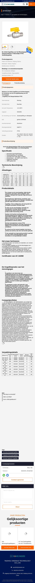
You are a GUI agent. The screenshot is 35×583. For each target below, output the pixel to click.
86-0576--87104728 (28, 1)
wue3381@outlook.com (7, 1)
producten (7, 14)
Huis (2, 14)
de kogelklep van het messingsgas (19, 14)
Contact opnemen (17, 480)
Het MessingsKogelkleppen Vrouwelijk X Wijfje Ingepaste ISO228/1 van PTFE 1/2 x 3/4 (9, 542)
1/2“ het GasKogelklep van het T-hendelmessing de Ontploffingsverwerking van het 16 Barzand (25, 542)
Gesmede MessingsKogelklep (10, 452)
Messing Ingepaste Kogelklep (10, 458)
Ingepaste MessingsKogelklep (10, 455)
